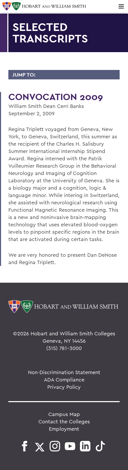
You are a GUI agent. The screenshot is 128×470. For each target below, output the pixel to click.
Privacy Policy (64, 387)
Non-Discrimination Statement (64, 372)
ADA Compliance (64, 379)
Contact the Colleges (64, 421)
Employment (64, 428)
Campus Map (64, 414)
